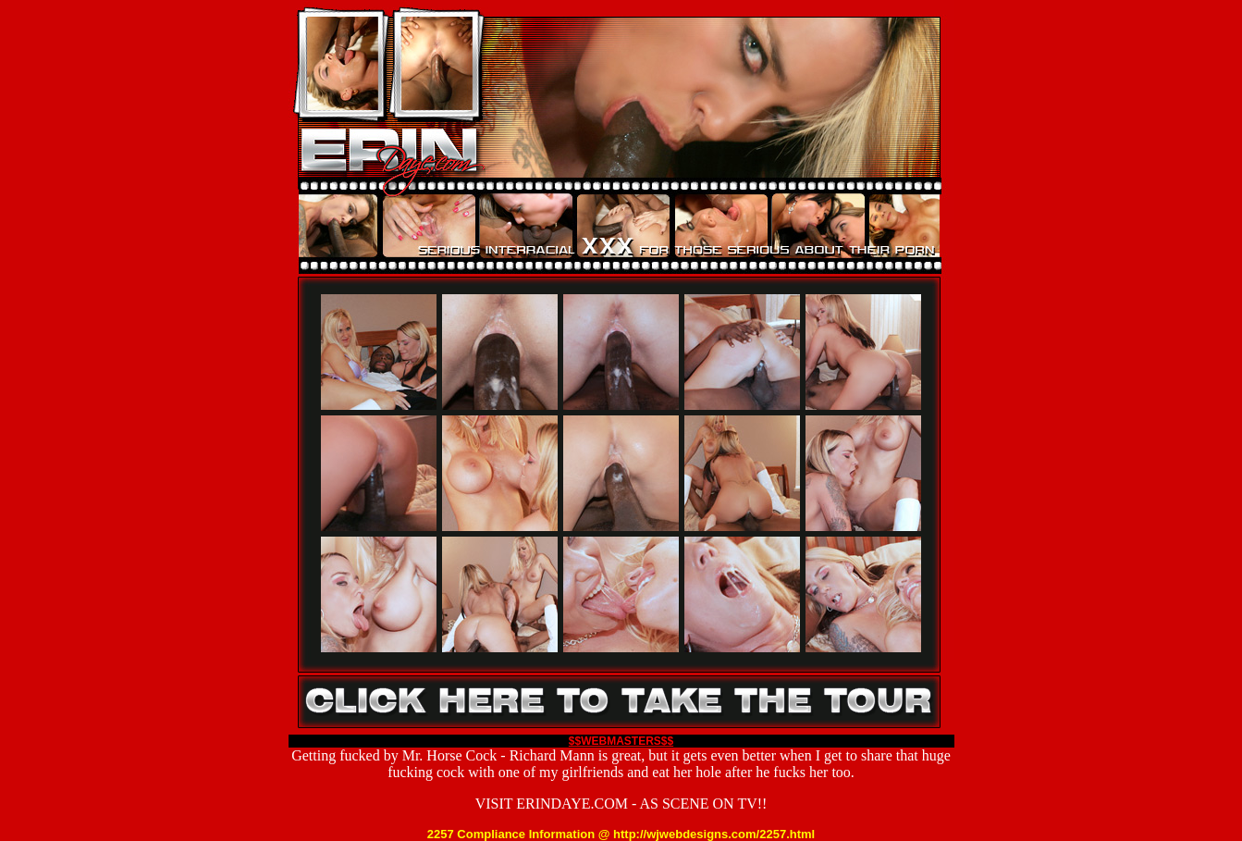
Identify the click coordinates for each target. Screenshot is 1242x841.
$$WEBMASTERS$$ (621, 741)
